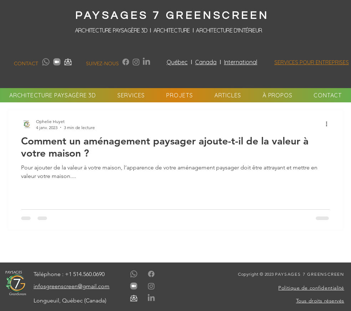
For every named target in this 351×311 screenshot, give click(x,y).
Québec (177, 62)
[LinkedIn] (146, 61)
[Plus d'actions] (329, 124)
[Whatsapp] (45, 61)
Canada (206, 62)
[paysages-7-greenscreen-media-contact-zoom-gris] (56, 61)
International (240, 62)
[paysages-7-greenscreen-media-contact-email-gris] (67, 61)
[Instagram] (136, 61)
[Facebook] (125, 61)
